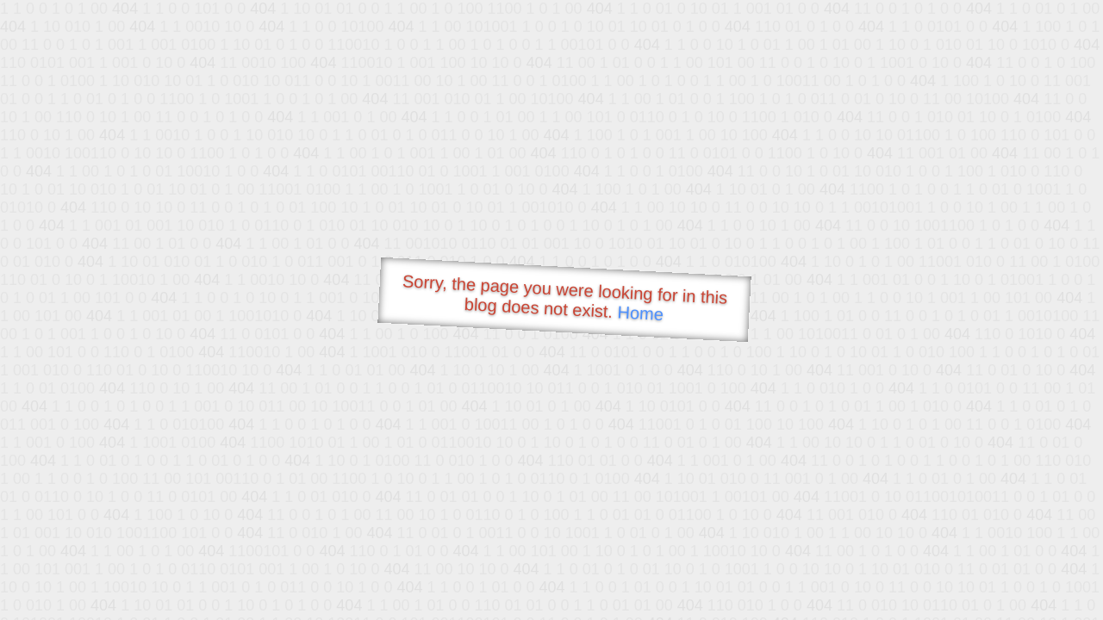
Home (640, 313)
